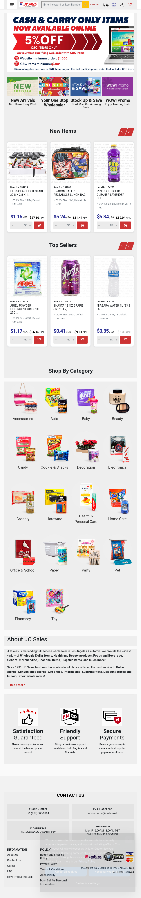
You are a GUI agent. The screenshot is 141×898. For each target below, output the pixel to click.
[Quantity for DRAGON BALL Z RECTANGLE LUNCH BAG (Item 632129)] (64, 225)
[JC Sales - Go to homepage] (28, 4)
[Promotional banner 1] (70, 42)
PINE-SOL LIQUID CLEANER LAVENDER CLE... (110, 194)
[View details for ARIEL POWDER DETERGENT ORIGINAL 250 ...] (27, 276)
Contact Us (14, 860)
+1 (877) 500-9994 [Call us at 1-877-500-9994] (38, 813)
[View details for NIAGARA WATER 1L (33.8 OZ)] (114, 276)
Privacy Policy (84, 861)
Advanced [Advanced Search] (94, 4)
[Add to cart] (39, 225)
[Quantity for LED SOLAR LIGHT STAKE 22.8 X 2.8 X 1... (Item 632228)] (21, 225)
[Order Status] (106, 4)
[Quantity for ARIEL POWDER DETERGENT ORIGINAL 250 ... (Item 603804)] (21, 340)
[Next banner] (130, 132)
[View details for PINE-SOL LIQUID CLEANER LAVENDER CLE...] (114, 162)
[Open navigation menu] (12, 4)
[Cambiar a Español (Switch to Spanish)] (114, 4)
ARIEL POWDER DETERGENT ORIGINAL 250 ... (25, 309)
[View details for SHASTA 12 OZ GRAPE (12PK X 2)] (70, 276)
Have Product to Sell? (20, 876)
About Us (12, 854)
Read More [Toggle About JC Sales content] (17, 685)
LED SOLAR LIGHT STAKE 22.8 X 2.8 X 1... (27, 192)
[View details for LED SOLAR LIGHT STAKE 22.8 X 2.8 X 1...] (27, 162)
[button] (54, 64)
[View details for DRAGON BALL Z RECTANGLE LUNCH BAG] (70, 162)
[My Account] (122, 4)
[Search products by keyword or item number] (65, 4)
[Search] (85, 4)
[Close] (125, 839)
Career (11, 865)
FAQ (9, 871)
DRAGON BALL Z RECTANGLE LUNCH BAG (69, 192)
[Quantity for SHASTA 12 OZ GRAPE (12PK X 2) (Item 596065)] (64, 340)
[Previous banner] (123, 132)
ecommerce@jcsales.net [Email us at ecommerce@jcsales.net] (102, 813)
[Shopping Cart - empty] (130, 4)
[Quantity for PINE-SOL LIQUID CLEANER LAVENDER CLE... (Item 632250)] (108, 225)
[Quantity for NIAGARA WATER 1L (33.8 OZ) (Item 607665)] (108, 340)
